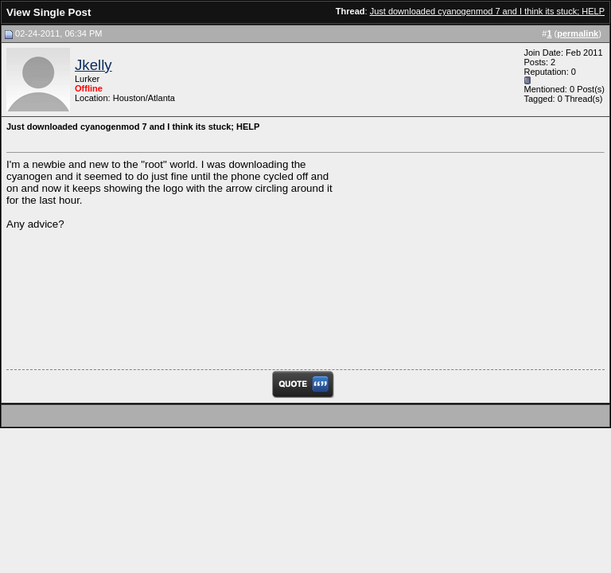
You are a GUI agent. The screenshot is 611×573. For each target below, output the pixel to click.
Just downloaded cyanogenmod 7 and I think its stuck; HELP (487, 11)
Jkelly (93, 65)
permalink (577, 33)
